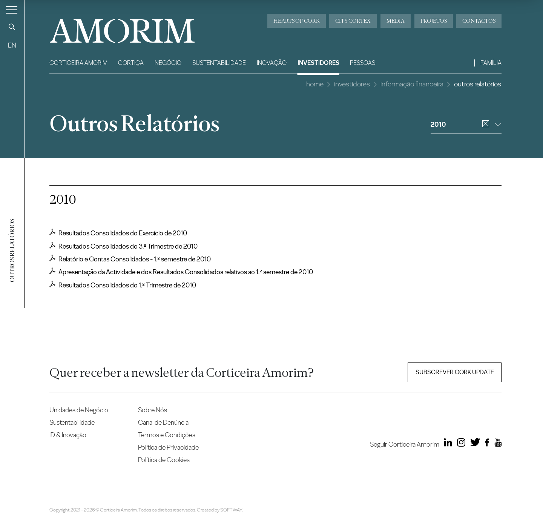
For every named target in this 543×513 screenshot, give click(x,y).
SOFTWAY (231, 510)
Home (315, 84)
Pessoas (362, 62)
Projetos (433, 20)
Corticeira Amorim (78, 62)
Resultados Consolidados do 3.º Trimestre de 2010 (123, 246)
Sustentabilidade (219, 62)
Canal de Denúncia (163, 422)
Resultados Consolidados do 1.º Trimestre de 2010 (122, 285)
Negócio (168, 62)
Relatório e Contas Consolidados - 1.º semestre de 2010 (130, 259)
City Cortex (353, 20)
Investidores (318, 62)
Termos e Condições (166, 435)
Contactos (478, 20)
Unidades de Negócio (78, 410)
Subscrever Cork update (455, 372)
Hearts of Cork (296, 20)
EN (12, 45)
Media (396, 20)
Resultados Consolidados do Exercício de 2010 (118, 233)
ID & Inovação (67, 435)
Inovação (272, 62)
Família (491, 62)
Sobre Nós (152, 410)
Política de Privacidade (168, 447)
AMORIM (109, 28)
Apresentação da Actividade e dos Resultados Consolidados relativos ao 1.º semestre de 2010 (181, 271)
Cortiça (131, 62)
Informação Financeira (411, 84)
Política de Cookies (164, 460)
